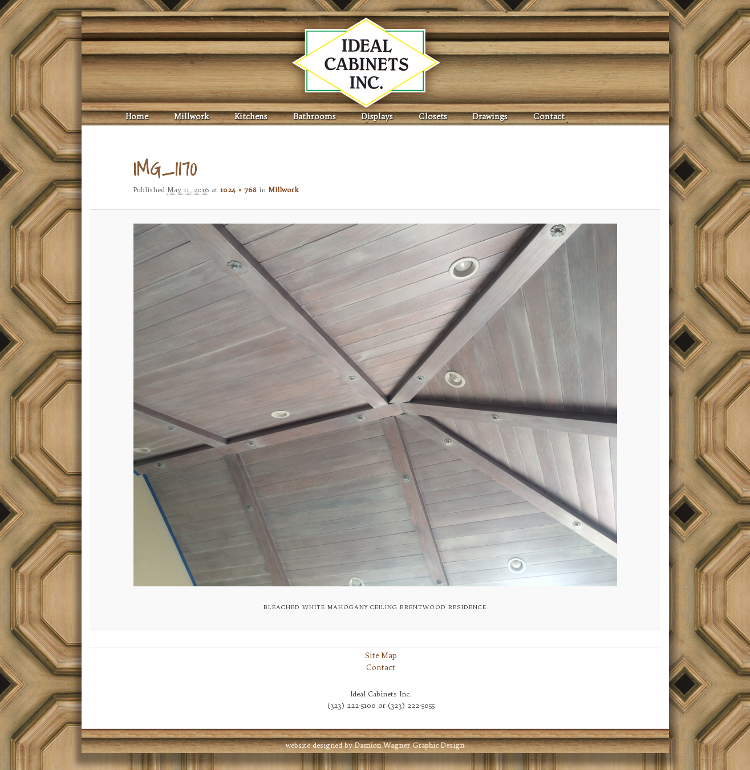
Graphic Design (409, 745)
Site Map (381, 655)
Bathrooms (314, 116)
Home (137, 116)
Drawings (490, 116)
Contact (549, 116)
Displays (377, 116)
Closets (433, 116)
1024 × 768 (238, 189)
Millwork (191, 116)
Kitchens (250, 116)
